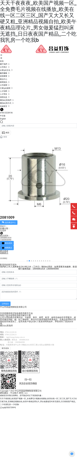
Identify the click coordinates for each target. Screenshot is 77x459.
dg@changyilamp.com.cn (15, 337)
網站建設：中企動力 (9, 393)
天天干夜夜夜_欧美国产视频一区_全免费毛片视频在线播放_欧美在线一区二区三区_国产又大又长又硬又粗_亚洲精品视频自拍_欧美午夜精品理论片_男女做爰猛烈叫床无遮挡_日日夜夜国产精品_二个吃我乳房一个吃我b (38, 21)
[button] (27, 260)
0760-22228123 (11, 335)
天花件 (3, 230)
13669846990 (5, 240)
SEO (26, 393)
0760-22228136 (6, 113)
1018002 (3, 258)
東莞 (21, 393)
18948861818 (5, 238)
